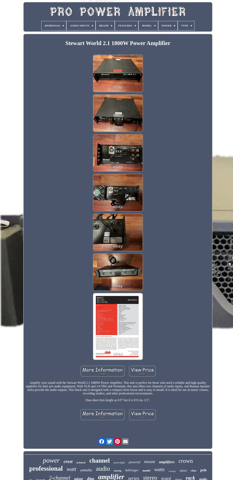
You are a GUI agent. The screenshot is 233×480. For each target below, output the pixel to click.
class (193, 470)
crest (68, 461)
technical (80, 462)
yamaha (86, 470)
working (172, 471)
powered (134, 462)
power (51, 460)
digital (183, 470)
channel (99, 460)
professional (46, 468)
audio (103, 468)
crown (186, 461)
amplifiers (167, 462)
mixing (117, 470)
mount (149, 461)
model (146, 470)
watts (159, 469)
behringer (132, 470)
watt (71, 469)
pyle (203, 470)
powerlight (119, 462)
